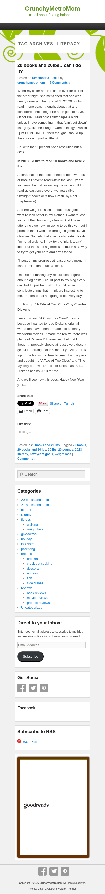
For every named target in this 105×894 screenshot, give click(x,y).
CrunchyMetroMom (52, 8)
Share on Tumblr (62, 403)
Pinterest (44, 688)
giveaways (29, 534)
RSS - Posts (27, 742)
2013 (78, 449)
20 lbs (52, 449)
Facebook (21, 688)
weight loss (63, 454)
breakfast (33, 559)
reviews (26, 588)
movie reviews (37, 598)
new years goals (41, 454)
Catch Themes (67, 888)
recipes (26, 554)
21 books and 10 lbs (35, 505)
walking (32, 524)
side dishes (35, 583)
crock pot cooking (39, 563)
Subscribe (30, 656)
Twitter (33, 688)
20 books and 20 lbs (45, 445)
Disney (26, 515)
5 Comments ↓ (59, 82)
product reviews (38, 603)
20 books (79, 445)
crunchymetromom (31, 82)
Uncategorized (31, 607)
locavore (27, 544)
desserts (33, 568)
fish (29, 578)
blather (26, 510)
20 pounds (65, 449)
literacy (22, 454)
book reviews (36, 593)
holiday (26, 539)
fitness (26, 519)
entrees (32, 573)
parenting (28, 549)
